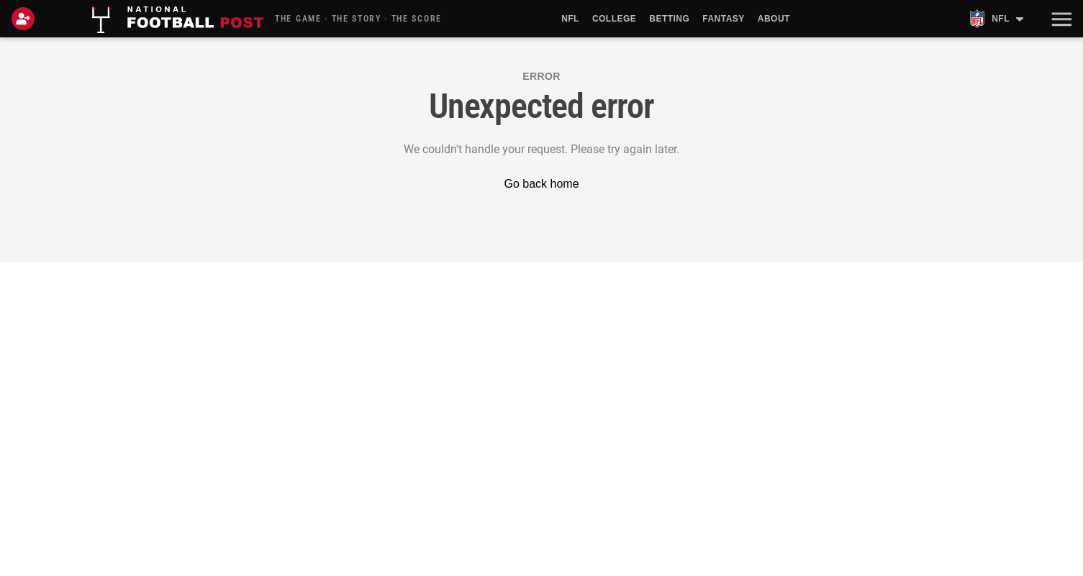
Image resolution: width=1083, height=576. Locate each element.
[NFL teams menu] (996, 19)
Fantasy (723, 19)
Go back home (541, 184)
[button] (1059, 19)
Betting (669, 19)
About (774, 19)
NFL (570, 19)
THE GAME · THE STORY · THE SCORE (358, 19)
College (614, 19)
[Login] (26, 18)
